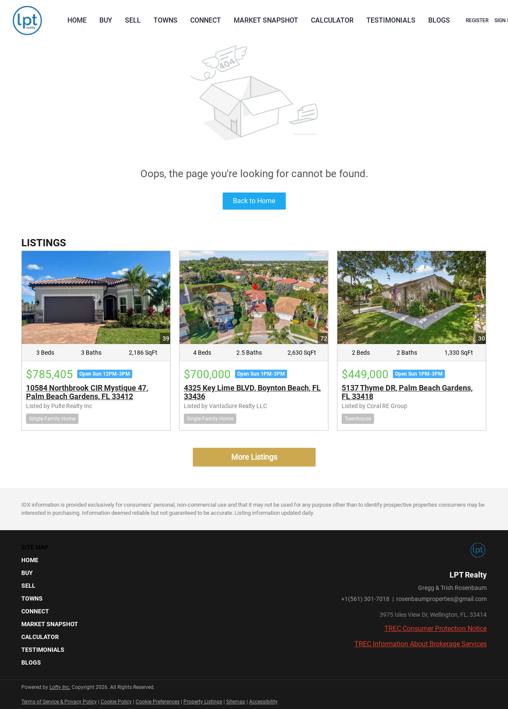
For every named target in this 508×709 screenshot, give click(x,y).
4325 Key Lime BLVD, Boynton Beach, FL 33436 (252, 392)
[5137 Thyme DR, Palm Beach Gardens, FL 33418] (411, 297)
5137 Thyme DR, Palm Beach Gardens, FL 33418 (407, 392)
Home (77, 20)
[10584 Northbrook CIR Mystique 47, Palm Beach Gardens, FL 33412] (96, 297)
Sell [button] (133, 20)
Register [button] (477, 20)
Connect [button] (205, 20)
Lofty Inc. (59, 687)
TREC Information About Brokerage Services (420, 644)
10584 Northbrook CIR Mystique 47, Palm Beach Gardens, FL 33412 (87, 392)
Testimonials (390, 20)
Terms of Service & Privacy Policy (59, 702)
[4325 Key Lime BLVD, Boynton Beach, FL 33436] (254, 297)
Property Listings (202, 702)
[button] (52, 560)
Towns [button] (165, 20)
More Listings (254, 456)
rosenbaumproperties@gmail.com (441, 598)
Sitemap (235, 702)
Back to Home (254, 201)
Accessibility (263, 702)
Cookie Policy (116, 702)
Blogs (439, 20)
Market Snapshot (266, 20)
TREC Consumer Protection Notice (435, 628)
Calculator (332, 20)
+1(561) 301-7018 (365, 598)
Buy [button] (105, 20)
